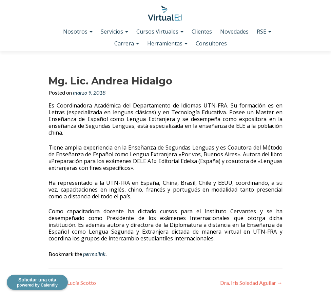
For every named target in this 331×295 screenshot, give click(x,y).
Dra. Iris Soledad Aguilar (251, 282)
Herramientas (164, 43)
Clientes (202, 31)
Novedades (234, 31)
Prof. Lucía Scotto (72, 282)
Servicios (112, 31)
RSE (261, 31)
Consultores (211, 43)
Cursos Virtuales (157, 31)
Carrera (124, 43)
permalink (94, 254)
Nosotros (75, 31)
